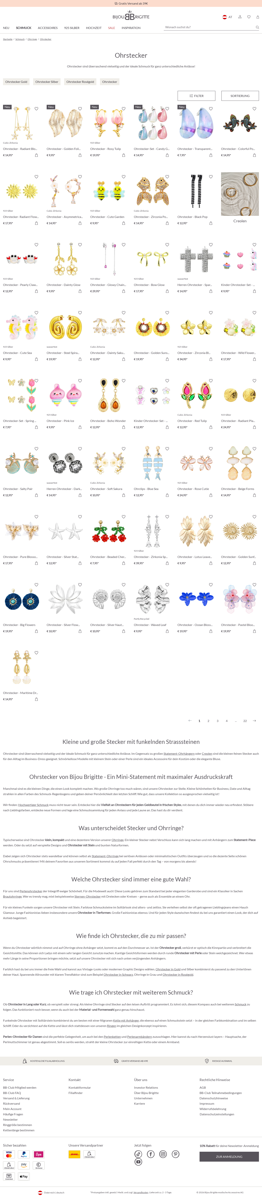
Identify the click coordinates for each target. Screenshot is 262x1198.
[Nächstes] (254, 720)
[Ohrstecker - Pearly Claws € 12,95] (22, 268)
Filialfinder (76, 1093)
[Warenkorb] (257, 17)
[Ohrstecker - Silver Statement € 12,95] (66, 540)
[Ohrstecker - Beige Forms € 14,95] (240, 472)
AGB (203, 1087)
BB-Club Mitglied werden (19, 1087)
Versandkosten (140, 1192)
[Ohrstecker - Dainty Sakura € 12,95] (109, 336)
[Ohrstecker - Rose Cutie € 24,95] (196, 472)
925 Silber (71, 28)
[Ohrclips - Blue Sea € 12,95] (153, 472)
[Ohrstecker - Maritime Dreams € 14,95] (22, 676)
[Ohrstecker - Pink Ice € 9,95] (66, 404)
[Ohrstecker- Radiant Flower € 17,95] (22, 200)
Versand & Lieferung (16, 1098)
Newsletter (10, 1119)
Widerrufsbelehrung (213, 1109)
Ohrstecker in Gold (168, 969)
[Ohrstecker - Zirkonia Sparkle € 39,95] (153, 540)
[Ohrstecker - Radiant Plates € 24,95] (240, 404)
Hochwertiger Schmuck (33, 805)
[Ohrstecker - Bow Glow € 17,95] (153, 268)
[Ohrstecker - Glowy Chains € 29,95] (109, 268)
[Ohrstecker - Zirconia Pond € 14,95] (153, 200)
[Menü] (196, 96)
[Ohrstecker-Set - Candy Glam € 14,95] (153, 132)
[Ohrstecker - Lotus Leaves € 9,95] (196, 540)
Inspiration (131, 28)
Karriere (139, 1103)
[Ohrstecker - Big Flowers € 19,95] (22, 608)
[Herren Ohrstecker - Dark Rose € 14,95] (66, 472)
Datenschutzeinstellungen (217, 1114)
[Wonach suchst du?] (211, 27)
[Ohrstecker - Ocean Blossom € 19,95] (196, 608)
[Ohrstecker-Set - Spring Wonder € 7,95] (22, 404)
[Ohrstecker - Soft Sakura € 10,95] (109, 472)
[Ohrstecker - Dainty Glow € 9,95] (66, 268)
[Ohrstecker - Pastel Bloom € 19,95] (240, 608)
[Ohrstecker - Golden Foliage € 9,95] (66, 132)
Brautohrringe (12, 896)
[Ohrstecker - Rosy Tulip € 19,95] (109, 132)
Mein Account (12, 1109)
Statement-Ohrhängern (179, 753)
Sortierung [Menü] (240, 96)
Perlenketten (112, 1036)
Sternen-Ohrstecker (87, 896)
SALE (111, 28)
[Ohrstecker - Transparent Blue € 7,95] (196, 132)
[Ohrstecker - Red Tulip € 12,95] (196, 404)
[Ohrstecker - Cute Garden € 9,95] (109, 200)
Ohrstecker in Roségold (178, 974)
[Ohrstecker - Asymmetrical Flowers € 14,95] (66, 200)
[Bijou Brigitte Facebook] (150, 1154)
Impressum (207, 1103)
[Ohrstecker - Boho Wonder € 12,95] (109, 404)
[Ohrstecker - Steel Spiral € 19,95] (66, 336)
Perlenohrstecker (31, 891)
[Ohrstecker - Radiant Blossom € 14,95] (22, 132)
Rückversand (11, 1103)
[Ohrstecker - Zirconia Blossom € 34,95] (196, 336)
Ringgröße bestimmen (17, 1125)
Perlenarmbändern (139, 1036)
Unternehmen (143, 1098)
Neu (6, 28)
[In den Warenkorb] (36, 155)
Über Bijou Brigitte (146, 1093)
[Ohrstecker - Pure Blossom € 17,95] (22, 540)
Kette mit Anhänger (126, 1020)
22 (245, 721)
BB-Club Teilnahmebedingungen (221, 1093)
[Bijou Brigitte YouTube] (138, 1162)
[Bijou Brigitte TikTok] (138, 1154)
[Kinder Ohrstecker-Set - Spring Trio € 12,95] (153, 404)
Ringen (111, 1026)
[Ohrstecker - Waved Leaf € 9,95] (153, 608)
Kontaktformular (80, 1087)
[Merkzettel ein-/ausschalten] (36, 108)
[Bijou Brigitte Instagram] (163, 1154)
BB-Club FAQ (12, 1093)
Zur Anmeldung (229, 1156)
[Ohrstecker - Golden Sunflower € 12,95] (240, 540)
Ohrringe (118, 840)
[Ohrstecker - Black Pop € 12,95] (196, 200)
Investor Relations (146, 1087)
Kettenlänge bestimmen (18, 1130)
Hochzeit (93, 28)
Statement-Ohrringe (105, 856)
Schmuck (23, 28)
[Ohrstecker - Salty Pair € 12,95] (22, 472)
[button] (239, 17)
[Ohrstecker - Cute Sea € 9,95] (22, 336)
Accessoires (48, 28)
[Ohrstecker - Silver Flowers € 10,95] (66, 608)
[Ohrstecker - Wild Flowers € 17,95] (240, 336)
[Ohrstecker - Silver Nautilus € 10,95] (109, 608)
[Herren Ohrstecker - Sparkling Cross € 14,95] (196, 268)
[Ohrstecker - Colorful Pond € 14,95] (240, 132)
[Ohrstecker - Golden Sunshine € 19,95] (153, 336)
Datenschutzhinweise (214, 1098)
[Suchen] (257, 27)
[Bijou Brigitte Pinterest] (175, 1154)
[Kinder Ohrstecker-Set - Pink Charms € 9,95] (240, 268)
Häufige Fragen (13, 1114)
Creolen (207, 753)
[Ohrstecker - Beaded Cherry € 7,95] (109, 540)
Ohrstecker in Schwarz (118, 974)
